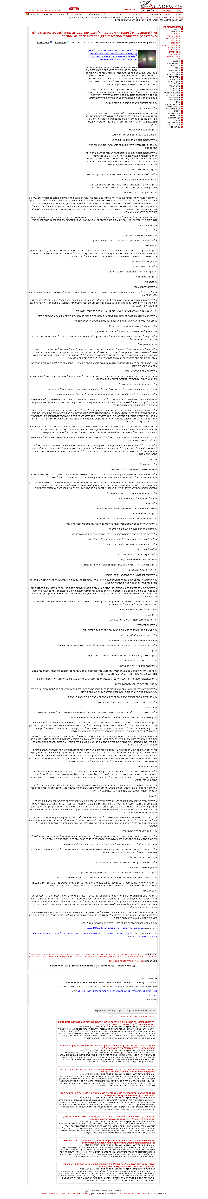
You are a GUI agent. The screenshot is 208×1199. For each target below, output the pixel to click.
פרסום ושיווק (174, 115)
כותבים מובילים (94, 14)
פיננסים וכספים (173, 113)
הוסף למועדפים (57, 966)
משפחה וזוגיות (174, 97)
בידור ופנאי (175, 65)
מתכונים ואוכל (174, 99)
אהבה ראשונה (41, 954)
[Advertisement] (124, 24)
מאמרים (109, 954)
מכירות (117, 954)
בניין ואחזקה (174, 70)
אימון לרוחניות (174, 50)
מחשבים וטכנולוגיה (172, 93)
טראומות (51, 954)
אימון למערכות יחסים (171, 45)
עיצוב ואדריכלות (173, 109)
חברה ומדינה (174, 77)
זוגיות (132, 954)
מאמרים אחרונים (136, 14)
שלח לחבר (105, 966)
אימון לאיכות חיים (172, 38)
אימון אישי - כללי (173, 36)
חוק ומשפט (175, 79)
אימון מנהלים (174, 52)
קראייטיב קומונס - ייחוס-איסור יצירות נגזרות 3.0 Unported (66, 1194)
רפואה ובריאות (173, 122)
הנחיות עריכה (76, 14)
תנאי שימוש (48, 14)
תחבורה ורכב (174, 124)
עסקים (177, 111)
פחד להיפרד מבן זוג (70, 956)
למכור (142, 956)
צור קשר (61, 14)
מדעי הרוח (175, 90)
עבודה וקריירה (173, 106)
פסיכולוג (59, 954)
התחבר (40, 10)
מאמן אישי (86, 954)
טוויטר (33, 14)
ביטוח (177, 68)
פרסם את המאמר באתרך (82, 966)
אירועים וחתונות (173, 63)
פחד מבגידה (85, 956)
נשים (178, 102)
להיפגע (94, 956)
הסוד (66, 954)
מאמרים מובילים (115, 14)
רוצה (101, 956)
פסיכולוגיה (140, 954)
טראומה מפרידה (54, 956)
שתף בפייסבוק (42, 42)
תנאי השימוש (140, 1194)
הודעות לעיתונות (173, 75)
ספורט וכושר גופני (172, 104)
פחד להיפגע (123, 956)
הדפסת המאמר (124, 966)
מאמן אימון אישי (110, 956)
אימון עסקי (175, 54)
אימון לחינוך (175, 40)
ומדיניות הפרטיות (127, 1194)
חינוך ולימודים (174, 81)
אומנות (177, 29)
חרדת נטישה (75, 954)
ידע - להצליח (151, 995)
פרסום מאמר (155, 14)
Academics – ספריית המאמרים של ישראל (127, 961)
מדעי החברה (174, 86)
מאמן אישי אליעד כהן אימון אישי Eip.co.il (134, 42)
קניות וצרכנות (174, 118)
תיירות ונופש (174, 127)
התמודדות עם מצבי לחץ (151, 18)
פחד (93, 954)
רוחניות (177, 120)
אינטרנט (176, 61)
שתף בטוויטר (60, 42)
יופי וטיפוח (175, 84)
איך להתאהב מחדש (37, 956)
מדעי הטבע (175, 88)
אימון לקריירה (174, 47)
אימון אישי (168, 18)
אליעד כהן (134, 956)
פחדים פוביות (151, 956)
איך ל (31, 954)
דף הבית (177, 14)
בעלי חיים (176, 72)
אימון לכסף (175, 43)
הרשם (47, 10)
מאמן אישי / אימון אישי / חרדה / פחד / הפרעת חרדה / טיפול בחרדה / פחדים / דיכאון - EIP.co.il (117, 991)
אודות (167, 14)
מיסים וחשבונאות (173, 95)
